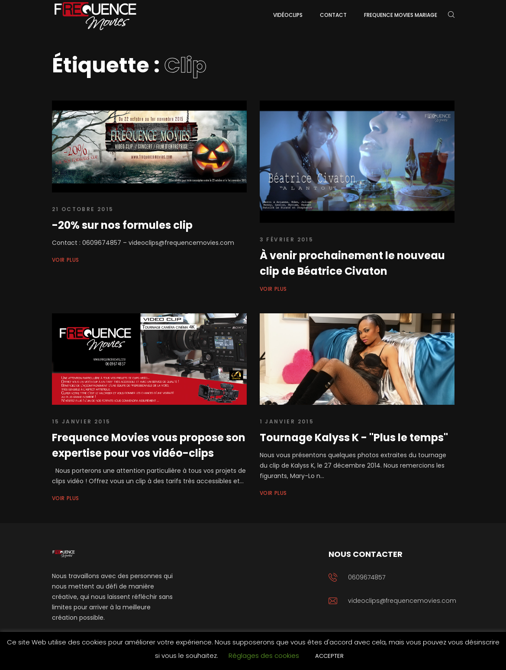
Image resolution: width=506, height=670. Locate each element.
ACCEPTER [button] (329, 656)
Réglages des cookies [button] (264, 655)
